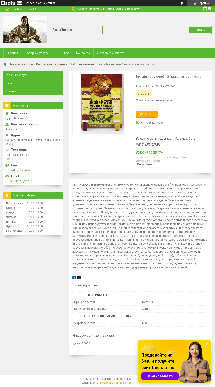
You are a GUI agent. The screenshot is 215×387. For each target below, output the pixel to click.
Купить (149, 114)
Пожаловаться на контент (116, 382)
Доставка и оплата (111, 53)
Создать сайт (33, 3)
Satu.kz (126, 378)
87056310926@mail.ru (19, 181)
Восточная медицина (51, 64)
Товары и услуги (37, 53)
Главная (12, 53)
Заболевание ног (82, 64)
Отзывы (11, 91)
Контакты (83, 53)
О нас (65, 53)
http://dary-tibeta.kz (17, 170)
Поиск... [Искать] (199, 29)
